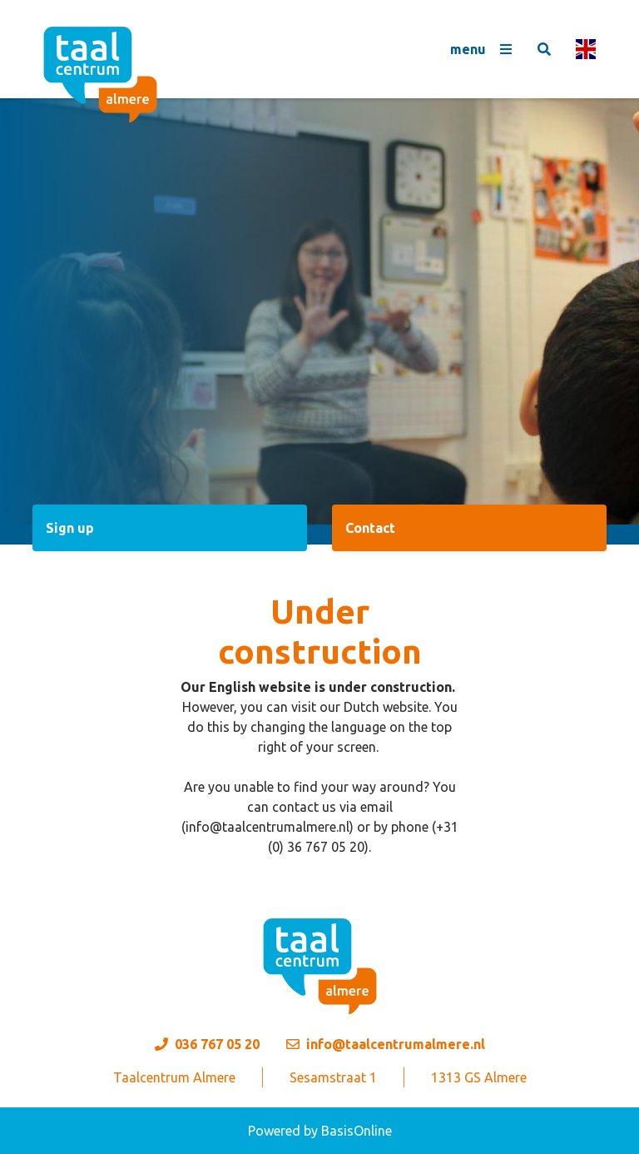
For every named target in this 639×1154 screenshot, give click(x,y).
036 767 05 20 (217, 1044)
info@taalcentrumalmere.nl (395, 1044)
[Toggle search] (544, 49)
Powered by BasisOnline (320, 1130)
